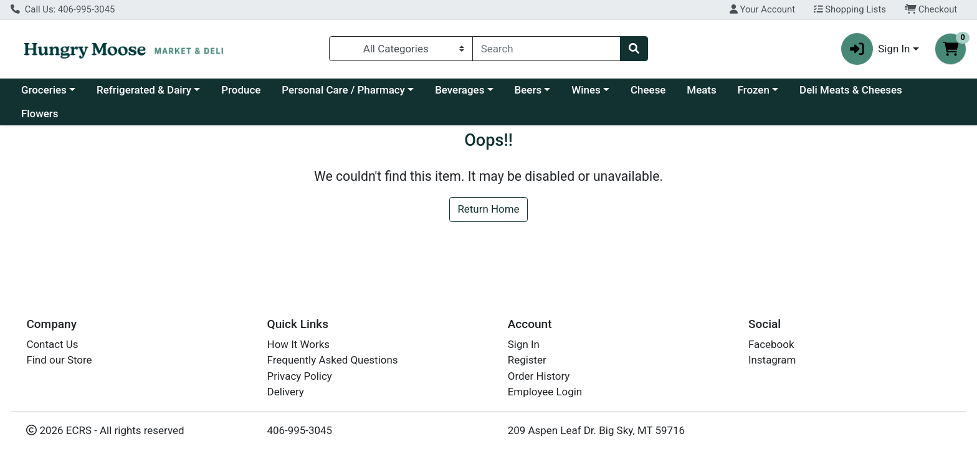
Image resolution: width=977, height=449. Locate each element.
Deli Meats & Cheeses (850, 90)
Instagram (772, 360)
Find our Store (59, 360)
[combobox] (546, 48)
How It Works (298, 344)
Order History (539, 376)
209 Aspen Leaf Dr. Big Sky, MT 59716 (596, 430)
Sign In (524, 344)
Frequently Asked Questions (332, 360)
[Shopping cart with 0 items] (950, 49)
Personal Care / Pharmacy (343, 90)
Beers (528, 90)
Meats (701, 90)
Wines (585, 90)
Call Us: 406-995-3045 (63, 9)
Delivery (285, 391)
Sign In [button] (875, 49)
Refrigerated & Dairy (144, 90)
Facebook (771, 344)
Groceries (44, 90)
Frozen (754, 90)
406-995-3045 (300, 430)
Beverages (459, 90)
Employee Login (545, 391)
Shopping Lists (850, 9)
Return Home (488, 209)
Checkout (931, 9)
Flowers (40, 113)
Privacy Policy (299, 376)
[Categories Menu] (401, 48)
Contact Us (52, 344)
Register (527, 360)
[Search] (546, 48)
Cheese (648, 90)
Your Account (762, 9)
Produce (240, 90)
